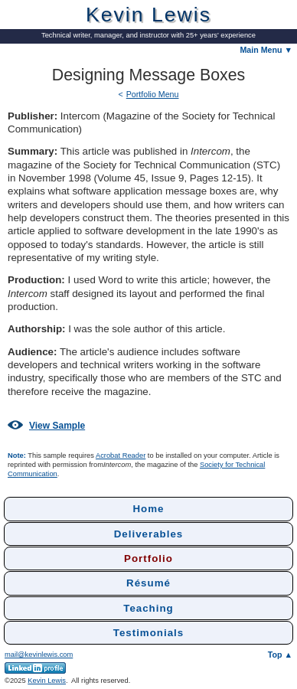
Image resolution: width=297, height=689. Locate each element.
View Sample (46, 425)
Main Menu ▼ (266, 49)
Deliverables (149, 534)
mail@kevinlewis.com (39, 654)
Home (148, 508)
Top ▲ (280, 654)
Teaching (148, 608)
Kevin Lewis (47, 680)
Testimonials (148, 632)
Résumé (148, 583)
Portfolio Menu (152, 94)
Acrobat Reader (120, 455)
